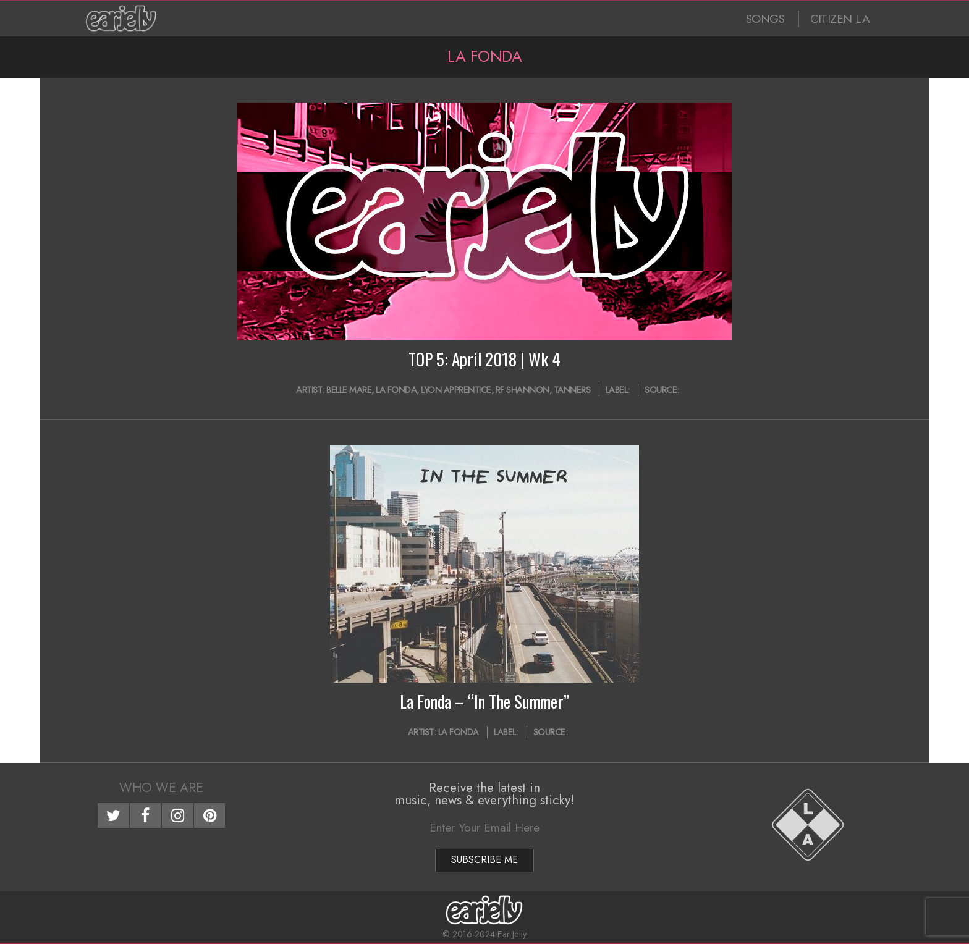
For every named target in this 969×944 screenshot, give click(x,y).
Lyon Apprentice (456, 390)
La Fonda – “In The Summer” (484, 701)
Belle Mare (348, 390)
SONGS (765, 19)
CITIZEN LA (840, 19)
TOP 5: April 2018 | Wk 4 (484, 359)
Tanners (572, 390)
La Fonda (396, 390)
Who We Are (161, 787)
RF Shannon (522, 390)
